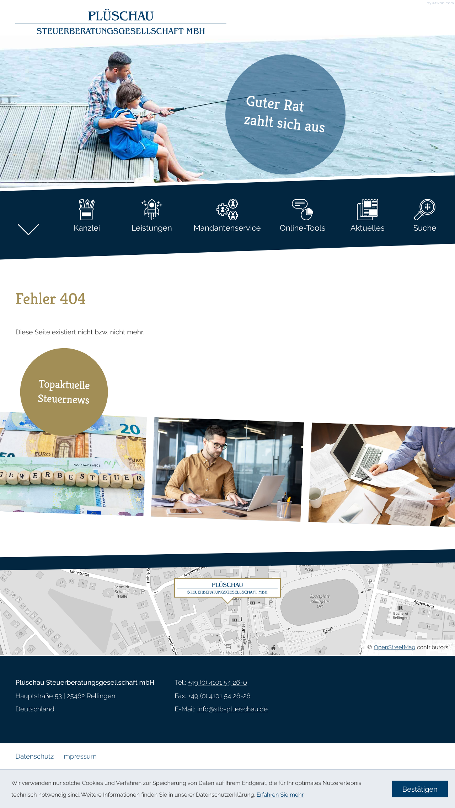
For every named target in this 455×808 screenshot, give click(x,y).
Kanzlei (87, 216)
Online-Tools (302, 216)
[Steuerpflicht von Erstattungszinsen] (227, 469)
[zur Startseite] (120, 20)
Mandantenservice (227, 216)
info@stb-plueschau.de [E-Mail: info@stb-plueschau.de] (232, 709)
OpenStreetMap (394, 647)
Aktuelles (367, 216)
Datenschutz (34, 756)
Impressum (79, 756)
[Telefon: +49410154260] (217, 683)
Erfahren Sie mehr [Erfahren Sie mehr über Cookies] (280, 794)
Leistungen (152, 216)
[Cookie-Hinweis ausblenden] (420, 789)
